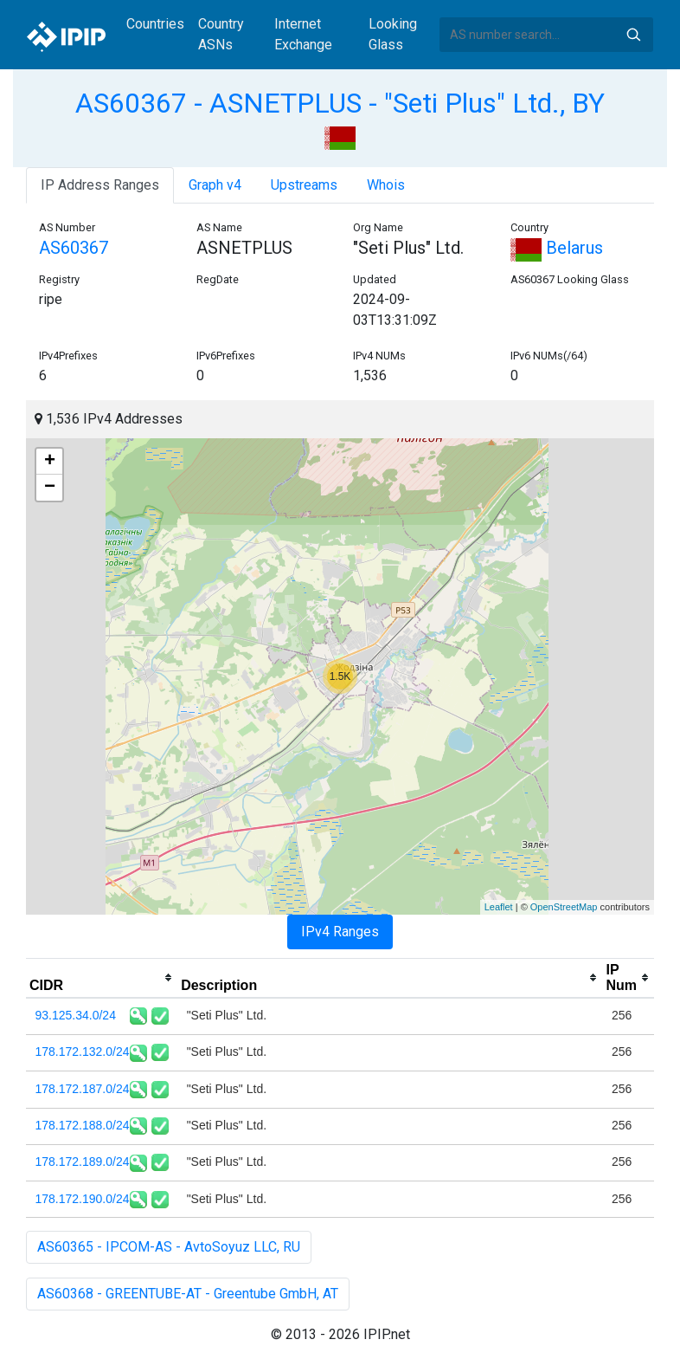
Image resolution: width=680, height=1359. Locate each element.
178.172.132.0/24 (82, 1051)
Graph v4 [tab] (215, 185)
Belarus (556, 247)
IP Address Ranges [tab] (100, 185)
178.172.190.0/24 (82, 1199)
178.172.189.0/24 (82, 1161)
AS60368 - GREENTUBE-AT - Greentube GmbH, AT (187, 1293)
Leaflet (498, 907)
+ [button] (49, 462)
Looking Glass (393, 34)
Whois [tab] (386, 185)
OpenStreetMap (564, 907)
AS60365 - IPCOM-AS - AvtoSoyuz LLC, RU (168, 1247)
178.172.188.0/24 (82, 1125)
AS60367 (73, 247)
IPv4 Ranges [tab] (340, 931)
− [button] (49, 488)
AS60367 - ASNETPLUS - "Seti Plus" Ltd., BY (340, 103)
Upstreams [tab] (304, 185)
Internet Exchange (303, 34)
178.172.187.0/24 (82, 1089)
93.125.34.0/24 (75, 1015)
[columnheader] (101, 978)
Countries (155, 24)
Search (633, 34)
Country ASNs (221, 34)
